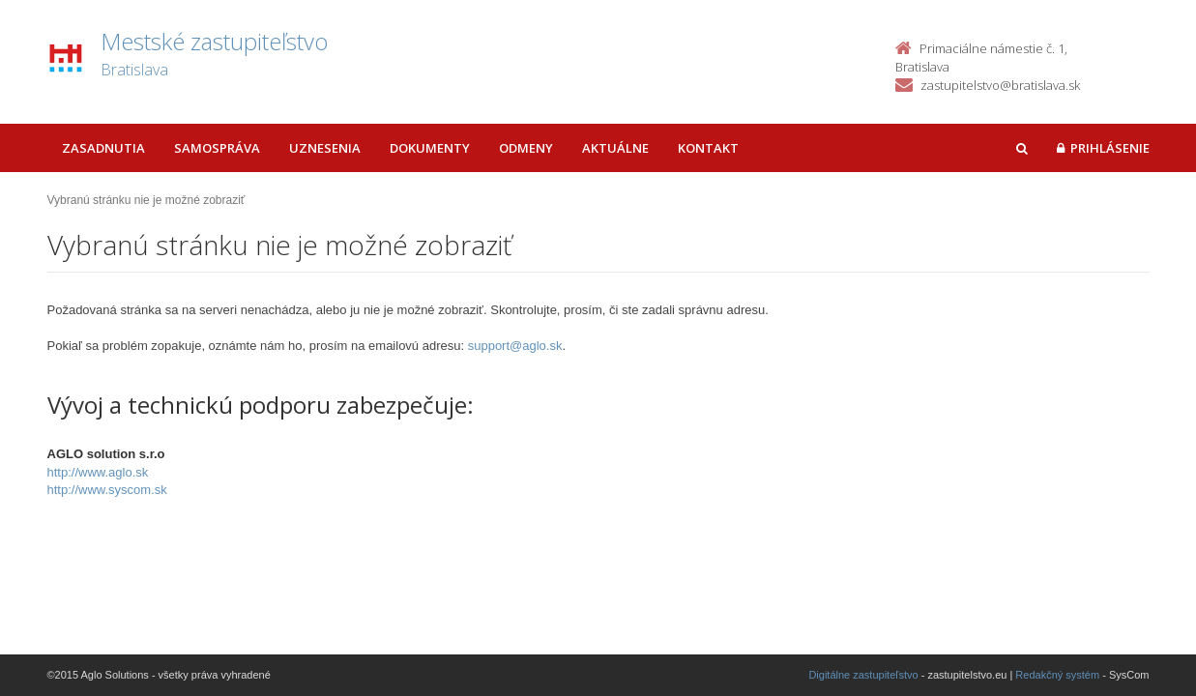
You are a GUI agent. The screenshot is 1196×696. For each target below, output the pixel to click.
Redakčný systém (1057, 675)
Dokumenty (430, 148)
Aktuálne (615, 148)
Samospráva (217, 148)
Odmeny (526, 148)
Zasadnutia (103, 148)
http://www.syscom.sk (107, 489)
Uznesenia (325, 148)
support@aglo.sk (515, 345)
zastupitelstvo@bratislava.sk (1000, 85)
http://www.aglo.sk (98, 472)
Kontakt (708, 148)
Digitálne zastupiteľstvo (863, 675)
